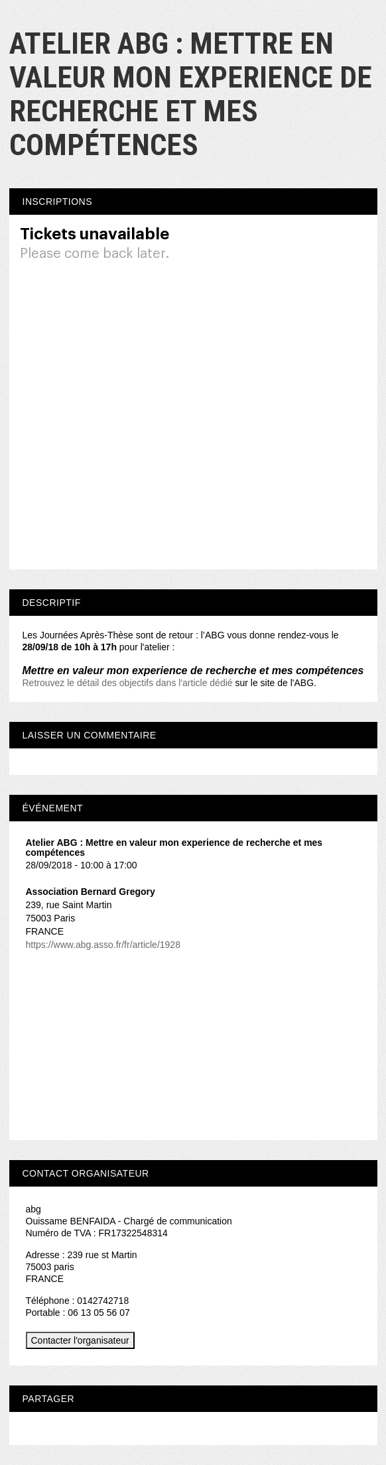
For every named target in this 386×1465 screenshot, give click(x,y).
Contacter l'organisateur (80, 1340)
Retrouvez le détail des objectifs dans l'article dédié (128, 682)
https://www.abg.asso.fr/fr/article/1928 (103, 944)
